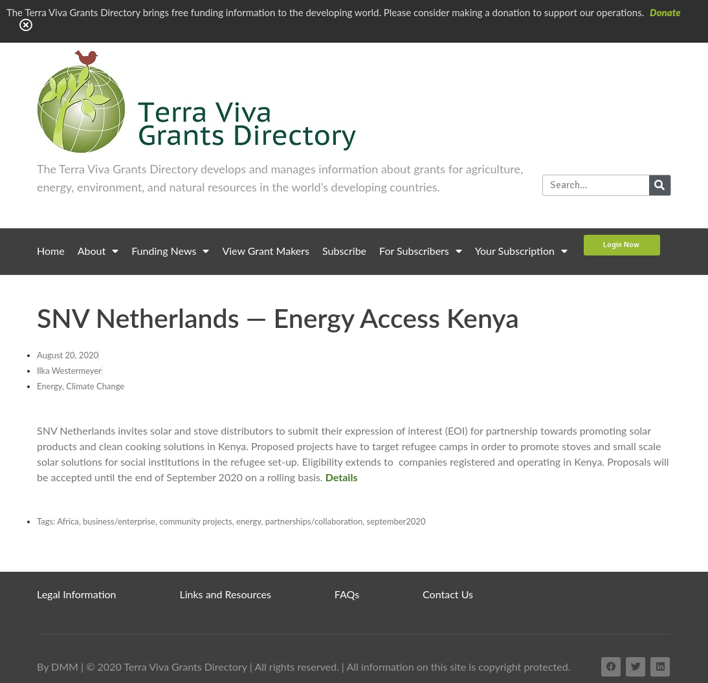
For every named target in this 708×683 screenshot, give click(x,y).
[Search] (659, 185)
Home (51, 250)
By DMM (57, 666)
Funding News (170, 251)
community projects (195, 521)
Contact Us (448, 594)
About (98, 251)
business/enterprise (119, 521)
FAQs (347, 594)
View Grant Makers (265, 250)
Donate (665, 12)
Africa (68, 521)
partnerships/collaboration (314, 521)
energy (248, 521)
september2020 (396, 521)
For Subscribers (420, 251)
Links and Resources (225, 594)
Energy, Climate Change (80, 386)
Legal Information (76, 594)
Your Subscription (521, 251)
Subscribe (344, 250)
